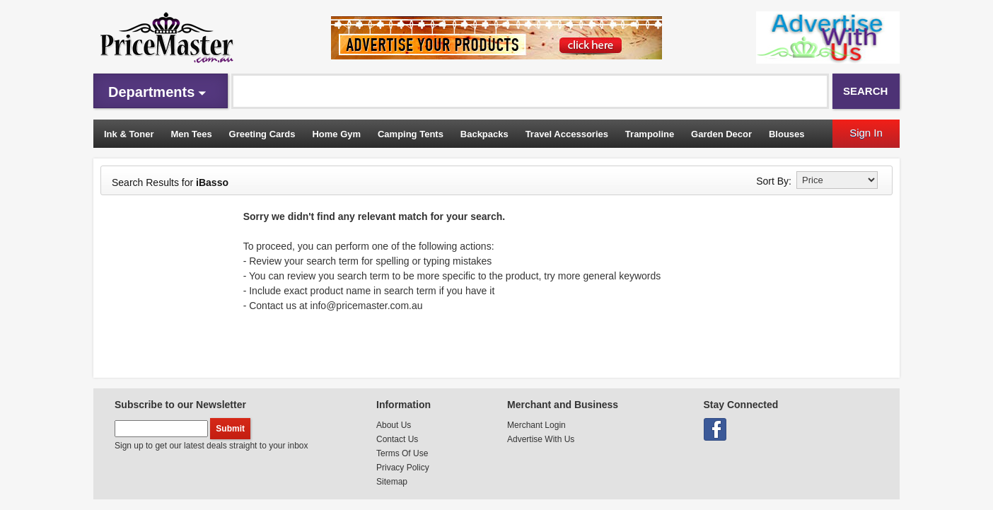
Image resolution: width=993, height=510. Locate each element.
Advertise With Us (540, 439)
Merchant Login (536, 425)
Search (865, 91)
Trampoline (649, 134)
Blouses (787, 134)
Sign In (866, 133)
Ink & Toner (129, 134)
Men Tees (190, 134)
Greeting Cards (262, 134)
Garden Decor (721, 134)
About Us (393, 425)
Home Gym (336, 134)
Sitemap (391, 482)
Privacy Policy (402, 468)
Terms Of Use (402, 453)
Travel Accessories (566, 134)
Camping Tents (410, 134)
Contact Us (397, 439)
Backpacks (484, 134)
